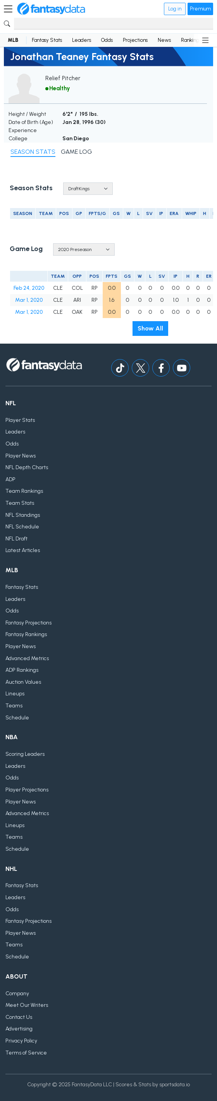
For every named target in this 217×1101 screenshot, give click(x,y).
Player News (20, 455)
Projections (135, 40)
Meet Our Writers (26, 1005)
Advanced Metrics (27, 658)
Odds (107, 40)
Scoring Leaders (25, 754)
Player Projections (26, 789)
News (164, 40)
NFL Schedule (22, 526)
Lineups (14, 693)
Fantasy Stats (47, 40)
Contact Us (18, 1017)
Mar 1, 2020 (29, 300)
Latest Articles (22, 550)
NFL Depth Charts (26, 467)
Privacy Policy (21, 1040)
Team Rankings (24, 491)
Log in (174, 9)
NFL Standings (22, 515)
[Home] (51, 9)
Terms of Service (26, 1052)
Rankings (191, 40)
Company (17, 993)
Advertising (19, 1028)
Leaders (81, 40)
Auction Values (23, 682)
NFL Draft (16, 538)
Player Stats (20, 420)
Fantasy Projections (28, 622)
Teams (13, 705)
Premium (200, 9)
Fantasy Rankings (26, 634)
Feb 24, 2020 (29, 288)
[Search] (113, 23)
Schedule (17, 717)
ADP (10, 479)
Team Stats (19, 503)
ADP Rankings (21, 670)
